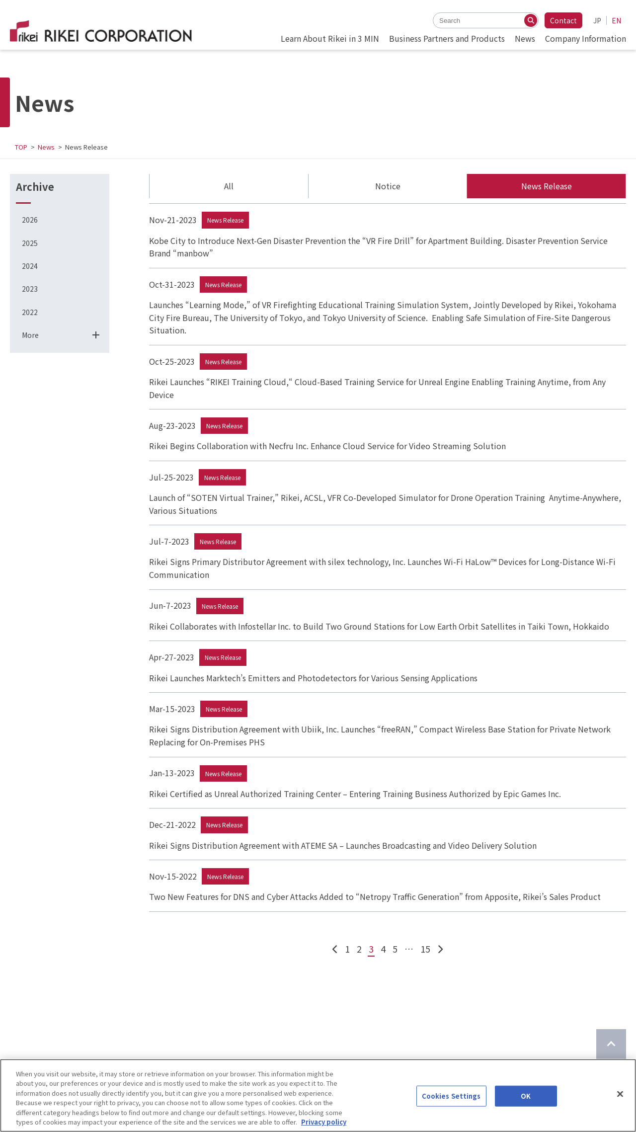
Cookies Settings (451, 1096)
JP (597, 20)
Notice (387, 186)
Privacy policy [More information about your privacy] (323, 1122)
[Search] (530, 20)
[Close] (620, 1094)
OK (526, 1096)
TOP (21, 147)
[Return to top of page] (611, 1044)
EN (616, 20)
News (46, 147)
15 (425, 948)
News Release (546, 186)
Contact (563, 20)
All (229, 186)
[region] (318, 1095)
